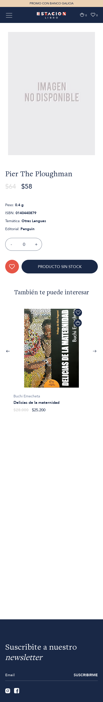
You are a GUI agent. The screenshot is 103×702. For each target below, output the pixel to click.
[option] (51, 110)
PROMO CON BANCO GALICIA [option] (51, 3)
